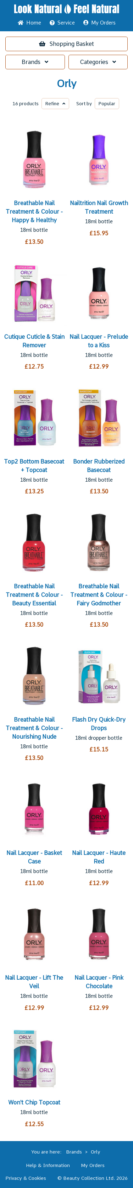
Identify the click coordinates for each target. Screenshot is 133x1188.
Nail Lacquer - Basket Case (34, 857)
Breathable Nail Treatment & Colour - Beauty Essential (34, 595)
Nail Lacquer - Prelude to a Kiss (99, 341)
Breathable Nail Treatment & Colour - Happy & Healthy (34, 212)
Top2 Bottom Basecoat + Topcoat (34, 465)
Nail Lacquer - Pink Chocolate (98, 982)
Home (29, 23)
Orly (66, 83)
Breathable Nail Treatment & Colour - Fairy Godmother (98, 595)
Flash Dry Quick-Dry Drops (99, 724)
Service (62, 23)
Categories (98, 62)
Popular (107, 103)
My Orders (99, 23)
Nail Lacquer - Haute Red (99, 857)
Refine (55, 103)
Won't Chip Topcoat (34, 1102)
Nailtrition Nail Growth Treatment (99, 207)
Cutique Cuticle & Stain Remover (34, 341)
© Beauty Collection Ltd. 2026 (92, 1178)
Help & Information (48, 1165)
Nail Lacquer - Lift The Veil (34, 982)
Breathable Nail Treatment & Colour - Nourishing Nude (34, 728)
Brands (35, 62)
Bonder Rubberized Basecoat (98, 465)
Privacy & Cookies (25, 1178)
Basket (66, 44)
